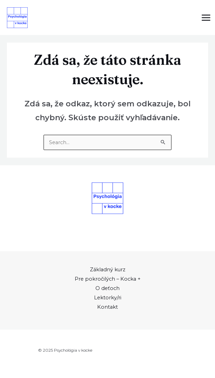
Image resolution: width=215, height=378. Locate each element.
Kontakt (107, 307)
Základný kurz (107, 269)
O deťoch (107, 288)
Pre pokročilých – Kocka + (108, 279)
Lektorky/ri (107, 298)
